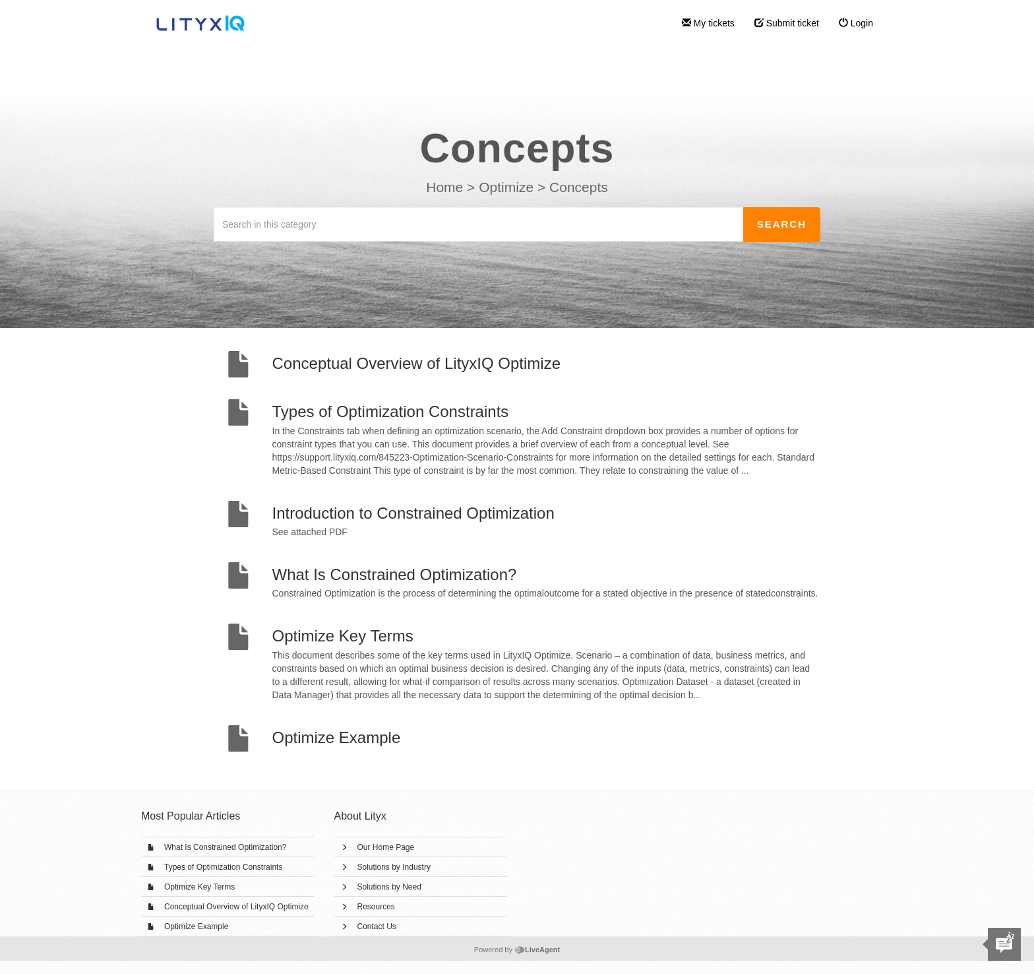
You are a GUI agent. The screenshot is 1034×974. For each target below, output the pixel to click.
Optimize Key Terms (199, 887)
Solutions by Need (389, 887)
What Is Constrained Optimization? (225, 847)
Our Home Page (386, 847)
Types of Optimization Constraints (223, 867)
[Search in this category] (479, 224)
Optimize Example (196, 926)
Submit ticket (786, 23)
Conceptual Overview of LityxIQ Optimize (236, 906)
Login (856, 23)
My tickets (708, 23)
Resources (376, 906)
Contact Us (376, 926)
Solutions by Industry (394, 867)
